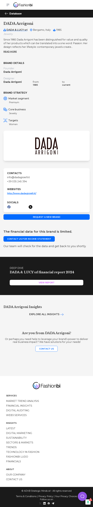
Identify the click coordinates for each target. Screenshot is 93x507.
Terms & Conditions (26, 496)
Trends (11, 447)
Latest (10, 428)
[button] (82, 496)
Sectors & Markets (19, 442)
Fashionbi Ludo (17, 456)
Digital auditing (17, 410)
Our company (15, 474)
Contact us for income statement (29, 239)
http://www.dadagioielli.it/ (21, 193)
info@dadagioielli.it (18, 177)
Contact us (46, 348)
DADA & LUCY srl (17, 29)
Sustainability (16, 437)
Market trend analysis (22, 401)
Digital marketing (19, 433)
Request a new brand (46, 217)
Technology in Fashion (22, 452)
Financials (13, 461)
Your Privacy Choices (66, 496)
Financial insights (19, 405)
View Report (46, 282)
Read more (10, 51)
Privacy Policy (45, 496)
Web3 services (16, 415)
